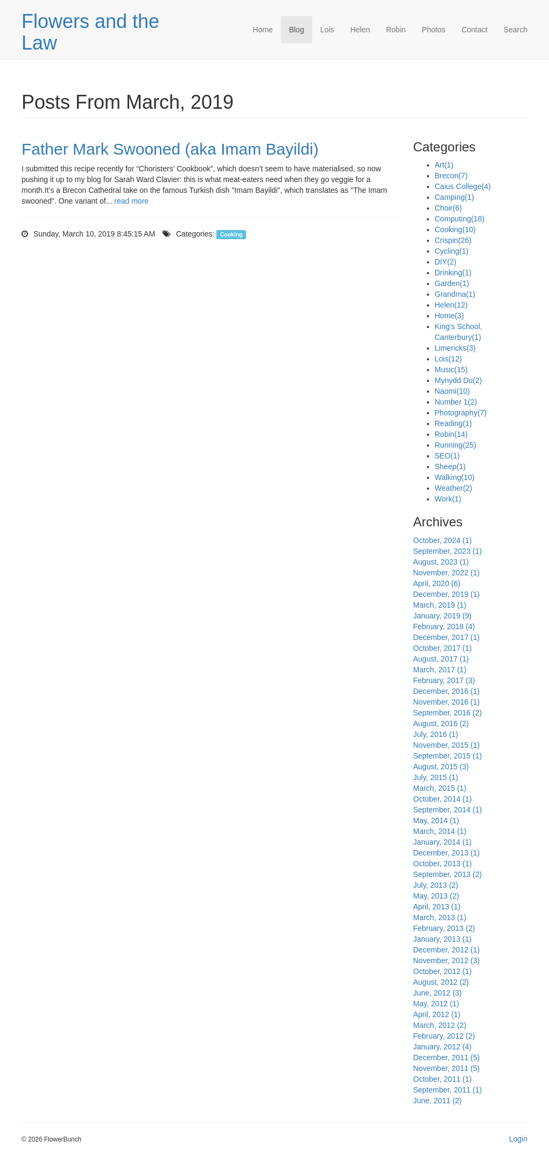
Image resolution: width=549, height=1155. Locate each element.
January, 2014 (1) (442, 842)
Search (515, 29)
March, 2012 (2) (440, 1025)
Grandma (455, 294)
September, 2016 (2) (447, 712)
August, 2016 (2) (441, 723)
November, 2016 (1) (446, 702)
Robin (396, 29)
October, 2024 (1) (442, 540)
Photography (461, 412)
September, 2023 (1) (447, 551)
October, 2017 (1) (442, 648)
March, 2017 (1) (440, 669)
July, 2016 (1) (436, 734)
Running (455, 445)
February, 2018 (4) (444, 626)
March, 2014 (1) (440, 831)
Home (263, 29)
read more (131, 201)
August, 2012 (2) (441, 982)
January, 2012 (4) (442, 1046)
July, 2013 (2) (436, 885)
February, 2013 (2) (444, 928)
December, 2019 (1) (446, 594)
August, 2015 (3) (441, 766)
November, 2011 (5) (446, 1068)
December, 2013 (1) (446, 852)
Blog (296, 29)
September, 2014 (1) (447, 809)
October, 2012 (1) (442, 971)
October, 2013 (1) (442, 863)
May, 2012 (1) (436, 1003)
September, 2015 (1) (447, 756)
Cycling (452, 251)
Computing (460, 218)
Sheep (450, 466)
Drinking (453, 272)
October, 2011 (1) (442, 1079)
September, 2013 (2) (447, 874)
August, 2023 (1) (441, 562)
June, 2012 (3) (437, 993)
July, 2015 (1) (436, 777)
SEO (447, 455)
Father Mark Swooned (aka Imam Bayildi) (170, 149)
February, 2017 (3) (444, 680)
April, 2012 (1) (437, 1014)
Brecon (451, 175)
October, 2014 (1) (442, 799)
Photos (434, 29)
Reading (453, 423)
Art (444, 165)
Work (448, 499)
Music (451, 369)
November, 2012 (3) (446, 960)
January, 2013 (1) (442, 939)
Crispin (453, 240)
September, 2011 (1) (447, 1090)
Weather (454, 488)
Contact (474, 29)
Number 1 (456, 402)
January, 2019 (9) (442, 615)
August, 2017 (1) (441, 659)
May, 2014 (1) (436, 820)
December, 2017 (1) (446, 637)
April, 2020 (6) (437, 583)
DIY (445, 262)
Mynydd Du (458, 380)
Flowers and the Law (90, 32)
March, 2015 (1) (440, 788)
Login (518, 1139)
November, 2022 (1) (446, 572)
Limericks (455, 348)
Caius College (463, 186)
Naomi (452, 391)
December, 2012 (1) (446, 949)
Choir (448, 208)
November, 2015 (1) (446, 745)
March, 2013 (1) (440, 917)
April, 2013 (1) (437, 906)
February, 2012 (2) (444, 1036)
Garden (452, 283)
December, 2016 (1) (446, 691)
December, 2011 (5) (446, 1057)
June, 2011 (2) (437, 1100)
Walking (455, 477)
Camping (454, 197)
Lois (327, 29)
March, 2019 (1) (440, 605)
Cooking (231, 234)
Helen (360, 29)
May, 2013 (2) (436, 896)
